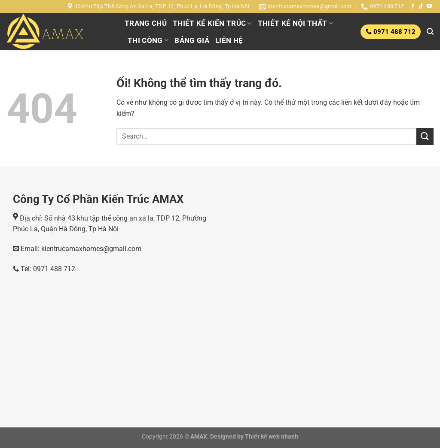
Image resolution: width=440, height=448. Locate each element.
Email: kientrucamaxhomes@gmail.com (80, 249)
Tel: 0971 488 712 (44, 269)
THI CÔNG (148, 40)
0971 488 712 (394, 32)
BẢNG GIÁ (191, 40)
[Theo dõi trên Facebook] (413, 6)
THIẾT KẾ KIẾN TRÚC (212, 23)
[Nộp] (425, 136)
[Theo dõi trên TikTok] (421, 6)
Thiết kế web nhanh (271, 436)
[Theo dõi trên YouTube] (429, 6)
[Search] (430, 31)
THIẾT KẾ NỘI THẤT (295, 23)
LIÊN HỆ (229, 40)
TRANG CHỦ (146, 23)
